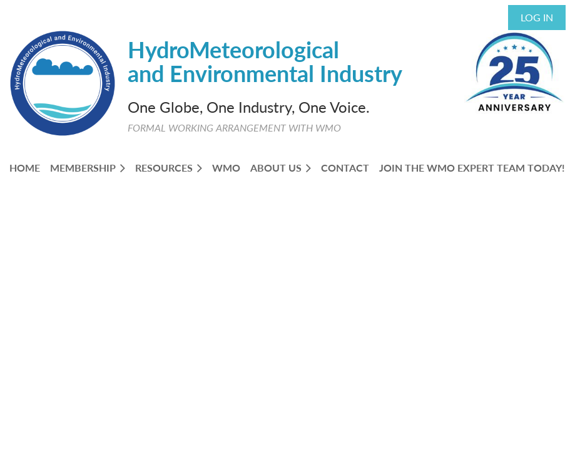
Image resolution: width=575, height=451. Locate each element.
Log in (537, 17)
